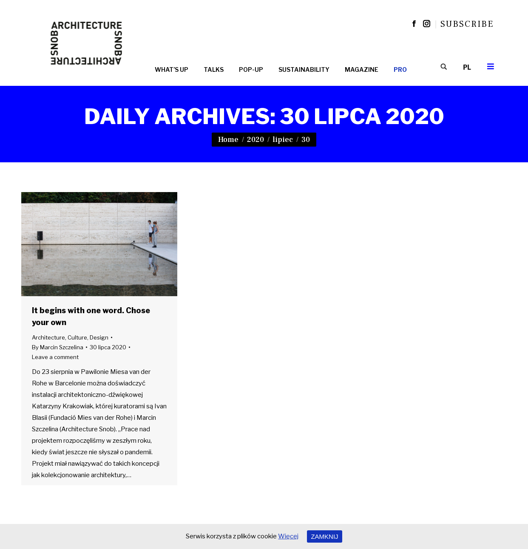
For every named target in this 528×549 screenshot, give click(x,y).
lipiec (283, 139)
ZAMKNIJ (324, 536)
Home (228, 139)
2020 (255, 139)
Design (99, 337)
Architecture (48, 337)
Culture (77, 337)
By (57, 347)
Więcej (288, 536)
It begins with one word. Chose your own (91, 316)
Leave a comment (55, 357)
